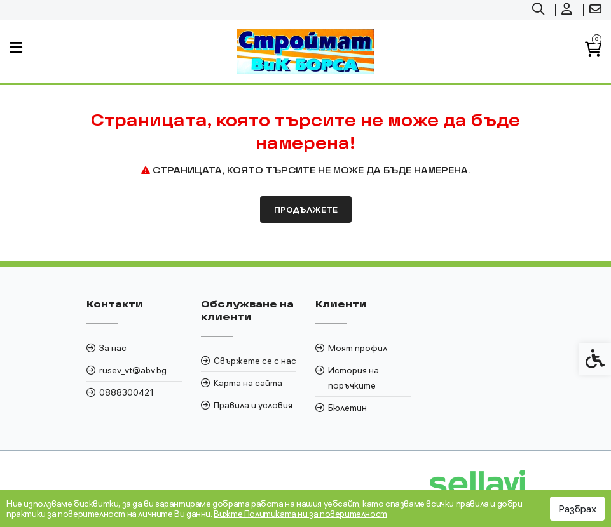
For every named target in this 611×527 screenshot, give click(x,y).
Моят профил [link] (357, 348)
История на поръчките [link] (353, 377)
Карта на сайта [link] (248, 383)
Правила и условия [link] (253, 405)
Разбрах (577, 508)
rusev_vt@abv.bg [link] (133, 370)
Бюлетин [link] (347, 407)
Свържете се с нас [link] (255, 360)
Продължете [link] (306, 209)
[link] (539, 10)
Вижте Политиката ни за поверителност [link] (300, 513)
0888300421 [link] (126, 392)
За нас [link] (113, 348)
